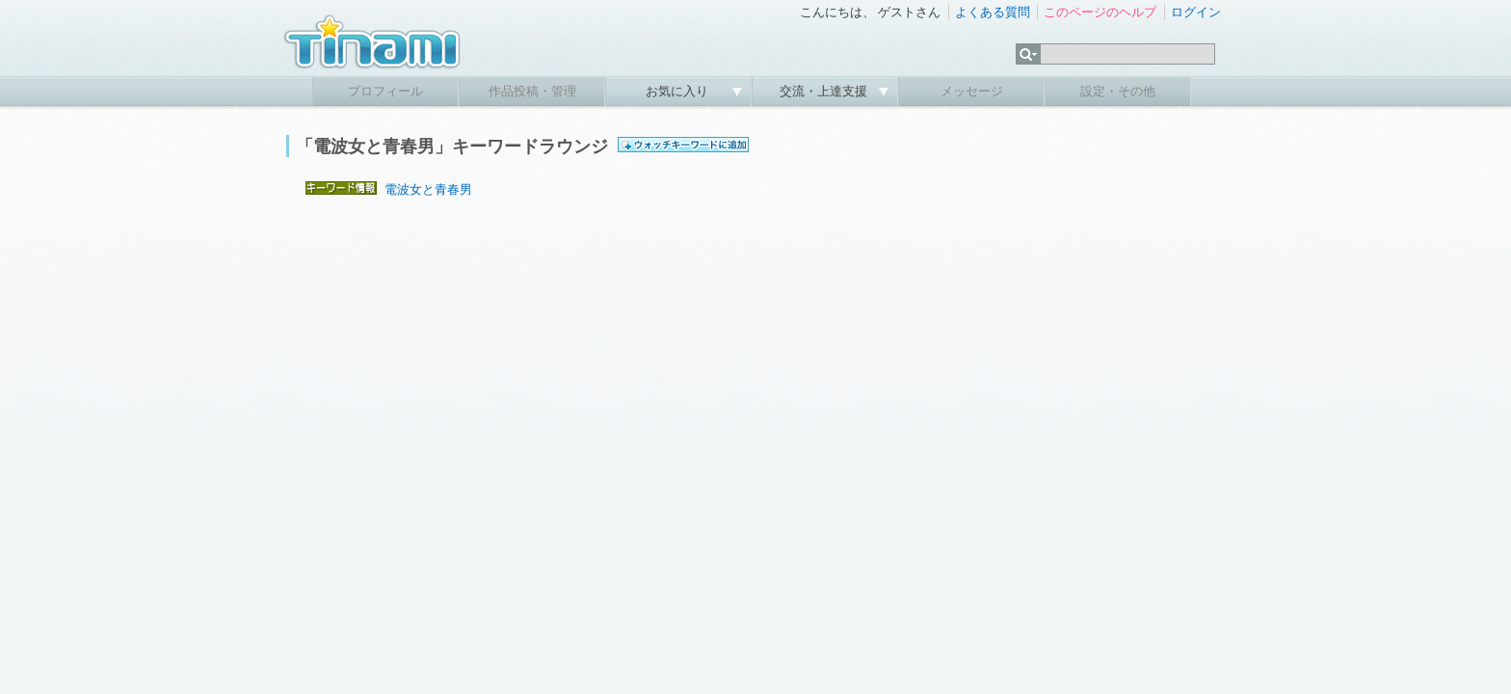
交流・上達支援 (825, 91)
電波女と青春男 (428, 189)
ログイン (1196, 12)
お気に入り (679, 91)
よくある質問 (992, 12)
